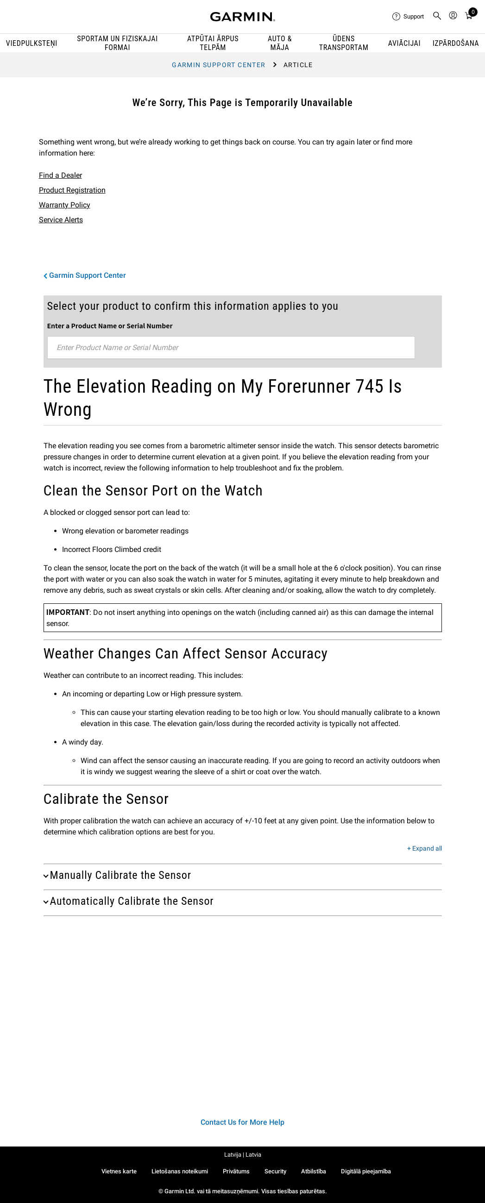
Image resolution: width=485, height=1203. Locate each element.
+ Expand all (424, 848)
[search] (437, 17)
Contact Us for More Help (242, 1122)
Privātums (236, 1171)
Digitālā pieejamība (366, 1171)
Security (275, 1171)
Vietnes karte (119, 1171)
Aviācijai (404, 43)
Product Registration (72, 190)
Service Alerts (61, 219)
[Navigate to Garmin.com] (242, 16)
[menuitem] (408, 16)
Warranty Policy (64, 204)
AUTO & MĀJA (280, 43)
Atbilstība (313, 1171)
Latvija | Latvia (242, 1154)
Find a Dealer (60, 175)
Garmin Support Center (218, 65)
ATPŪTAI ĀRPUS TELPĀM (213, 43)
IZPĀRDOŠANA (456, 43)
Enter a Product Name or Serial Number (110, 325)
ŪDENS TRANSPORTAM (344, 43)
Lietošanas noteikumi (179, 1171)
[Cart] (469, 16)
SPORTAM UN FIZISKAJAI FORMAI (117, 43)
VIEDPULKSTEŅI (31, 43)
